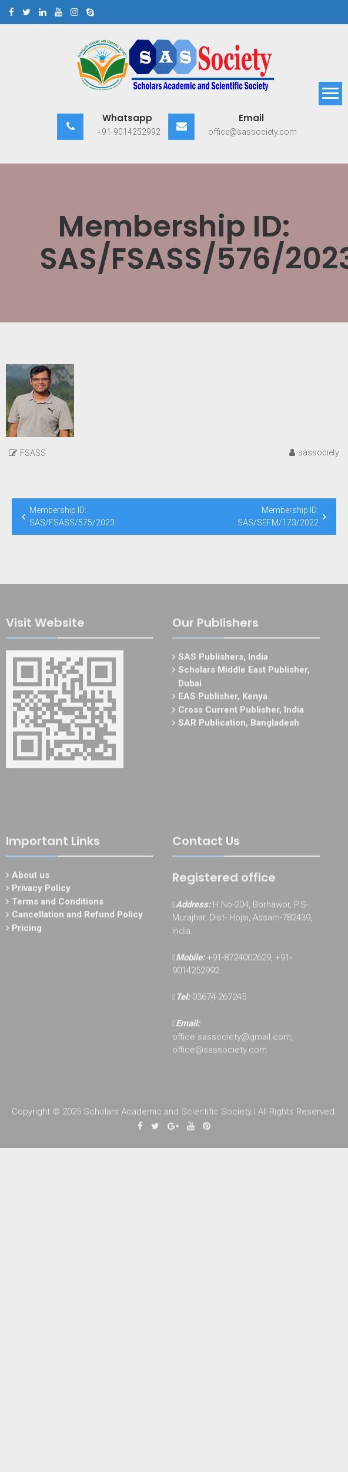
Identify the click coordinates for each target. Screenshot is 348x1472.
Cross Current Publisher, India (241, 711)
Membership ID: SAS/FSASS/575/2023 (72, 516)
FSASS (33, 453)
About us (30, 876)
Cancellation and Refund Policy (77, 916)
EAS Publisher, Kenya (222, 697)
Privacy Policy (41, 889)
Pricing (27, 929)
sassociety (318, 452)
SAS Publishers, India (223, 658)
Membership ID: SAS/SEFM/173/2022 (278, 516)
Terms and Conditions (57, 903)
